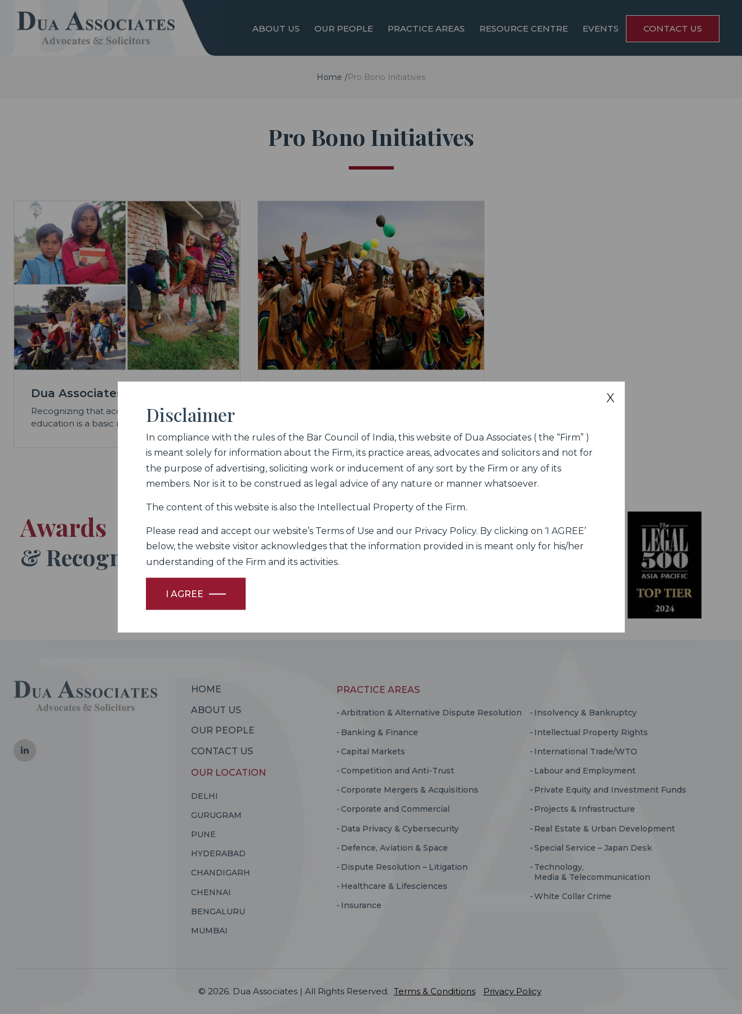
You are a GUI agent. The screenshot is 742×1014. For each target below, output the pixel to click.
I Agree (184, 593)
